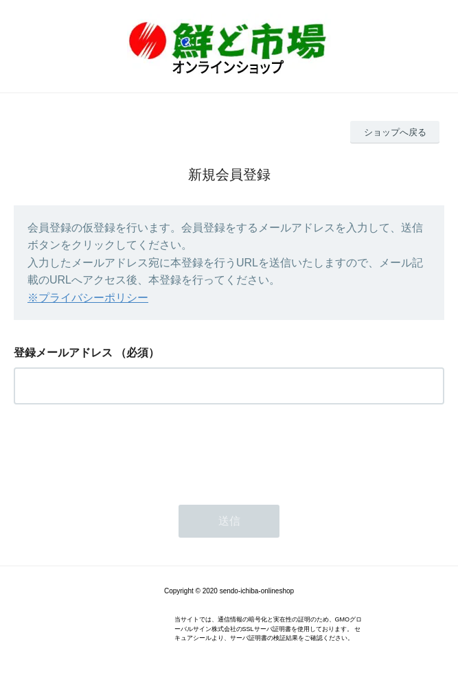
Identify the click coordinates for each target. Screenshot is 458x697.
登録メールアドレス (63, 352)
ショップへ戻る (395, 132)
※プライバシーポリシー (87, 298)
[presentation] (118, 450)
